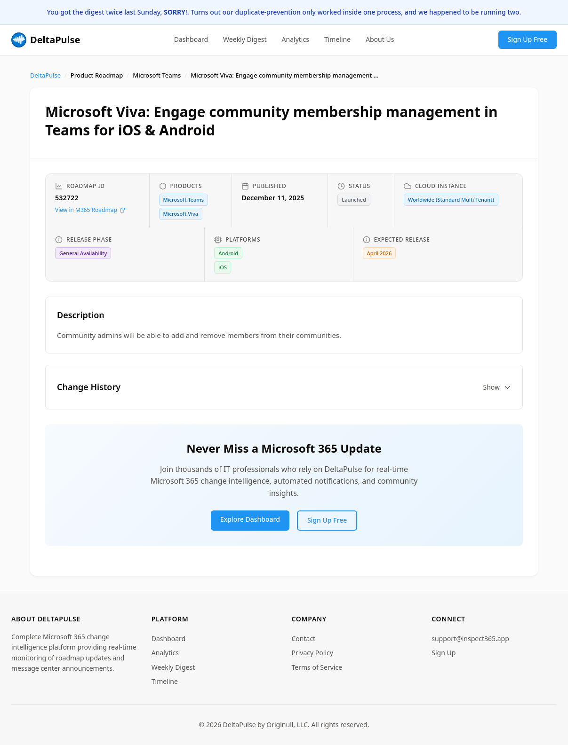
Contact (304, 638)
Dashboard (191, 39)
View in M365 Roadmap (90, 210)
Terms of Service (317, 667)
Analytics (295, 39)
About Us (380, 39)
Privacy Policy (312, 652)
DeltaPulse (45, 75)
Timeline (337, 39)
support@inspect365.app (470, 638)
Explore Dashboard (250, 519)
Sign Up (444, 652)
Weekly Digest (245, 39)
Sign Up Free (527, 39)
